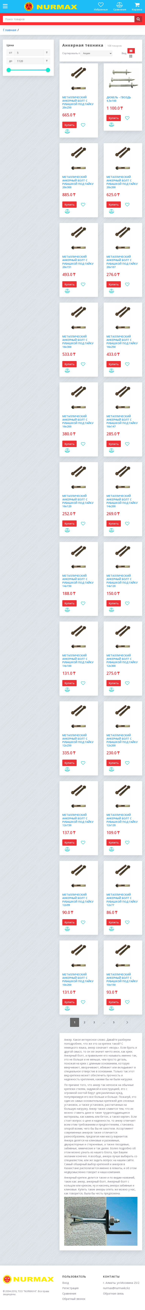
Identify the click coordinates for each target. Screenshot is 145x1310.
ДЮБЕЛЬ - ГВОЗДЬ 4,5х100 (118, 98)
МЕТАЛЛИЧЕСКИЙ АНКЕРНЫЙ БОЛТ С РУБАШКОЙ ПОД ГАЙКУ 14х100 (77, 661)
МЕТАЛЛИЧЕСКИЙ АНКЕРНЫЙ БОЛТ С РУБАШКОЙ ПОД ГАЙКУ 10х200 (77, 980)
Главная (9, 30)
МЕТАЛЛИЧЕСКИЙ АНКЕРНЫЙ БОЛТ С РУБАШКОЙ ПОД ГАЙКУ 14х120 (122, 581)
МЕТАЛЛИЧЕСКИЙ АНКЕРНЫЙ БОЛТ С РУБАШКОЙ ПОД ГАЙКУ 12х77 (122, 900)
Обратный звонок (73, 1299)
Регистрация (70, 1288)
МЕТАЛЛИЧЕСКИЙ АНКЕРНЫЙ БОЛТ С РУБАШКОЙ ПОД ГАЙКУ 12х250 (77, 740)
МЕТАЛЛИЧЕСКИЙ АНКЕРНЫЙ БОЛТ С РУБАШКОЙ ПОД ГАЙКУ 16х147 (122, 421)
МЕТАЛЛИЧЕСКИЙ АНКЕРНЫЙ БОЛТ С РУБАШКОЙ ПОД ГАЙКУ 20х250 (77, 102)
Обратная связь (113, 1293)
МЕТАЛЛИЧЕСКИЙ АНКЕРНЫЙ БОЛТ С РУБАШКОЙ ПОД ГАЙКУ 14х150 (77, 581)
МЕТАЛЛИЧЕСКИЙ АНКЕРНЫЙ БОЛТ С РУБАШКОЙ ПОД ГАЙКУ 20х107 (122, 262)
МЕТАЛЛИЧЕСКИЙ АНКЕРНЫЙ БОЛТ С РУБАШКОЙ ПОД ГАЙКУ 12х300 (122, 661)
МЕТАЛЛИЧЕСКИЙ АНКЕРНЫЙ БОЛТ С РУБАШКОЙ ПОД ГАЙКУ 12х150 (77, 820)
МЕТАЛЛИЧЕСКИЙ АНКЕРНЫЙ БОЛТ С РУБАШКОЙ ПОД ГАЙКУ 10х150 (122, 980)
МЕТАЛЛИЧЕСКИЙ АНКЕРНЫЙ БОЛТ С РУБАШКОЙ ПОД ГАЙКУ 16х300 (77, 342)
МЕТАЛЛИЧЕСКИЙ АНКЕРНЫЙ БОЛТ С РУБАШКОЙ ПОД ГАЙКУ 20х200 (122, 182)
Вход (65, 1283)
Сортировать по (71, 53)
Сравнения (69, 1293)
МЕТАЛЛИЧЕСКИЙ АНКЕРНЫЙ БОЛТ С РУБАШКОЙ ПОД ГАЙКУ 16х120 (77, 501)
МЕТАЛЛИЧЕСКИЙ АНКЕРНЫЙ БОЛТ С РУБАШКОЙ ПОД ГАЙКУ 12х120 (122, 820)
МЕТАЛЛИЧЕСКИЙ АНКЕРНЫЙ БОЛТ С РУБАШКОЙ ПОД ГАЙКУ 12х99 (77, 900)
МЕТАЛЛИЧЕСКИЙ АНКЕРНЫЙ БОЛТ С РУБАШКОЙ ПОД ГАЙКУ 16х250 (122, 342)
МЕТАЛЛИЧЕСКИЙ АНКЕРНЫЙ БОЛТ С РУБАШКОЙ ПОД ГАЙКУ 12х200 (122, 740)
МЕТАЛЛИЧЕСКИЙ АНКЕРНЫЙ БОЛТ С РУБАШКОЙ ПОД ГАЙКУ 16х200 (77, 421)
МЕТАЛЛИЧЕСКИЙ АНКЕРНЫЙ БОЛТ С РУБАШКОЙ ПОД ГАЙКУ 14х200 (122, 501)
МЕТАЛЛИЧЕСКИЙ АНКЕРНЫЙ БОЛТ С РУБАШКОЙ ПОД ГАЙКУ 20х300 (77, 182)
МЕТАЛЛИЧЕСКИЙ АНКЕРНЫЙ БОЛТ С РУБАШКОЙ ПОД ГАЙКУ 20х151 (77, 262)
